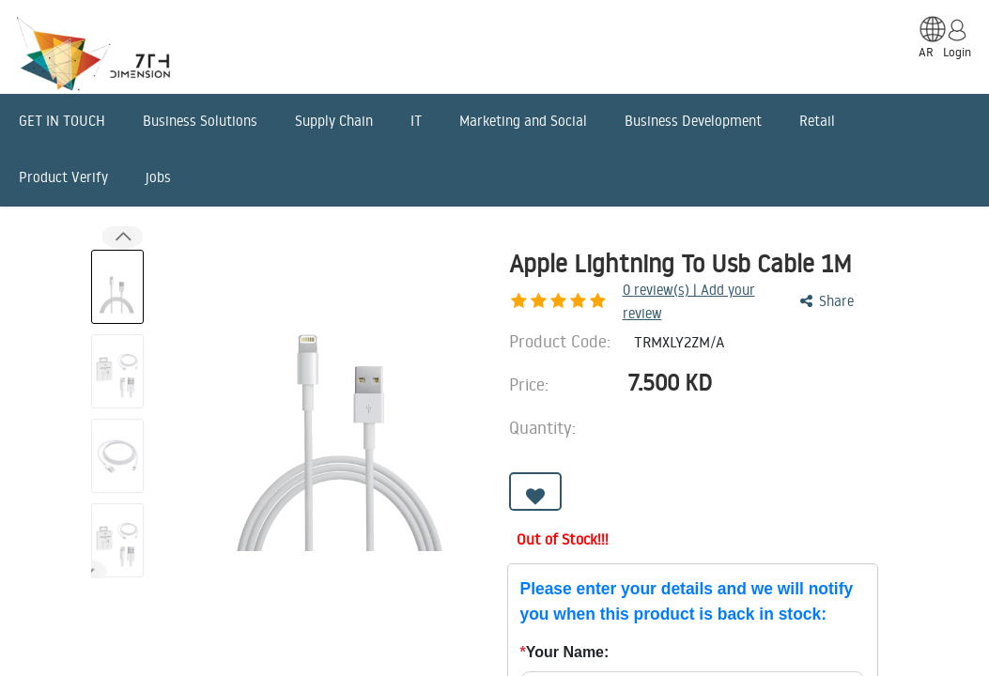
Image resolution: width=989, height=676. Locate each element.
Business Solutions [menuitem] (200, 121)
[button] (535, 494)
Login (957, 51)
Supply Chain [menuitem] (334, 121)
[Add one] (769, 424)
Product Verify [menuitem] (63, 177)
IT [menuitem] (416, 121)
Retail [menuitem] (817, 121)
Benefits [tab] (528, 597)
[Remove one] (716, 424)
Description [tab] (148, 597)
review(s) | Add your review (612, 296)
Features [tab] (274, 597)
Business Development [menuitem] (693, 121)
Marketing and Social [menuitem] (523, 121)
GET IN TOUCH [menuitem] (62, 121)
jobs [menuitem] (158, 177)
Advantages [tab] (402, 597)
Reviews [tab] (638, 597)
